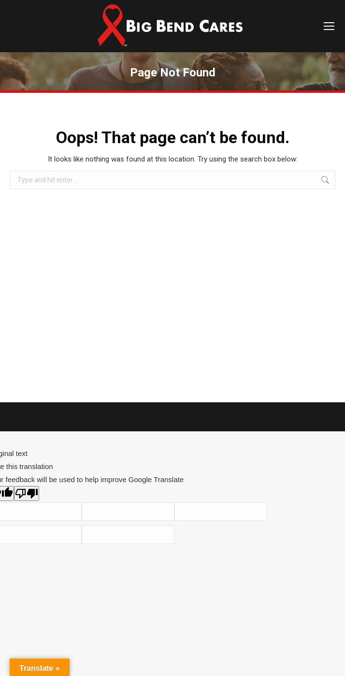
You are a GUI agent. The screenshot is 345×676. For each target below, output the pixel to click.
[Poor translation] (26, 493)
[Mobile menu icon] (329, 26)
